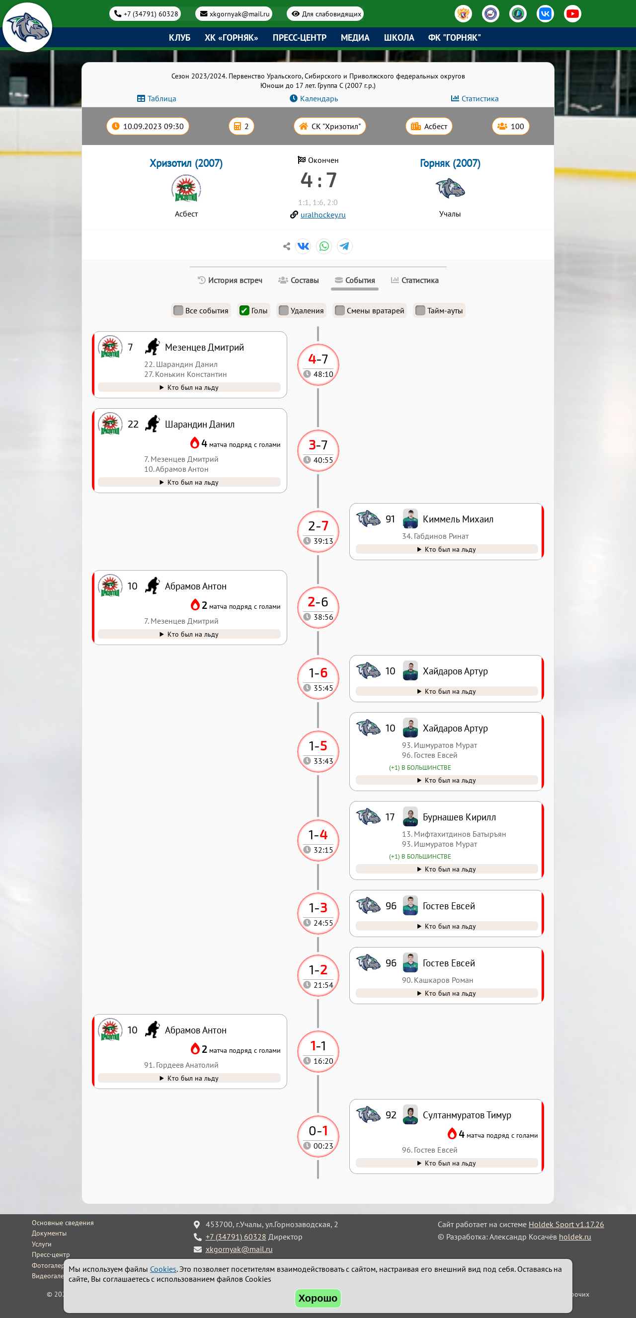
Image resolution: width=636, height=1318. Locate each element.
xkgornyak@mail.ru (240, 13)
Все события (201, 310)
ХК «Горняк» (231, 37)
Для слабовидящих (331, 13)
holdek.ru (575, 1237)
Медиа (355, 37)
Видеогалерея (53, 1275)
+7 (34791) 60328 (151, 13)
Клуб (179, 37)
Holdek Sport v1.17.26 (566, 1224)
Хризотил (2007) (186, 163)
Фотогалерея (52, 1265)
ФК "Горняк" (454, 37)
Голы (253, 310)
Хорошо (318, 1298)
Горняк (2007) (450, 163)
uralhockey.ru (323, 215)
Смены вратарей (369, 310)
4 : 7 (318, 179)
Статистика (480, 98)
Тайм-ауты (439, 310)
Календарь (319, 98)
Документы (49, 1233)
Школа (399, 37)
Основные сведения (63, 1222)
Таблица (162, 98)
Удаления (301, 310)
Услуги (42, 1244)
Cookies (163, 1269)
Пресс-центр (299, 37)
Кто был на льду (450, 1163)
